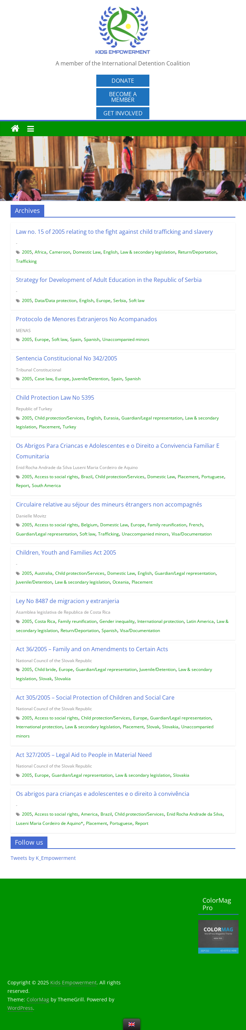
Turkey (69, 427)
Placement (49, 427)
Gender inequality (117, 621)
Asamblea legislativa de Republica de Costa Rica (63, 612)
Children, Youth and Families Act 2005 (66, 552)
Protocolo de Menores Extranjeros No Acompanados (86, 319)
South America (46, 485)
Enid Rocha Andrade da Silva (195, 814)
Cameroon (59, 252)
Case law (43, 379)
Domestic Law (87, 252)
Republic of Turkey (34, 409)
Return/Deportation (197, 252)
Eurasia (111, 418)
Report (22, 485)
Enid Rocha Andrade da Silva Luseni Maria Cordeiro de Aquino (77, 467)
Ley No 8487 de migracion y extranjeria (67, 601)
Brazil (86, 477)
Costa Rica (45, 621)
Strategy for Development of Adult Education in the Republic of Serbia (109, 280)
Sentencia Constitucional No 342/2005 (66, 358)
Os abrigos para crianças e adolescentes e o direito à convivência (102, 794)
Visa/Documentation (192, 534)
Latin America (200, 621)
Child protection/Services (59, 418)
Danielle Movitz (31, 516)
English (110, 252)
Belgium (89, 525)
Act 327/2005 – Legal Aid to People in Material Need (84, 755)
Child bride (45, 669)
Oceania (121, 582)
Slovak (45, 679)
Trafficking (26, 261)
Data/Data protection (55, 300)
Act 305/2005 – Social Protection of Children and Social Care (95, 697)
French (195, 525)
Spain (75, 339)
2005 (27, 252)
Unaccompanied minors (125, 339)
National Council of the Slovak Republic (54, 661)
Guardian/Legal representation (151, 418)
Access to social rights (56, 477)
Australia (43, 573)
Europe (103, 300)
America (89, 814)
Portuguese (212, 477)
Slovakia (63, 679)
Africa (40, 252)
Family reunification (167, 525)
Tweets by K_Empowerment (43, 858)
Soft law (136, 300)
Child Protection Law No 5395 (55, 397)
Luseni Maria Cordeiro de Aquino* (49, 823)
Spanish (91, 339)
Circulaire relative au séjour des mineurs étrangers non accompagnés (109, 504)
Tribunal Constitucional (38, 370)
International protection (160, 621)
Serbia (119, 300)
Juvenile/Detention (90, 379)
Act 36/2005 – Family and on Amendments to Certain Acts (92, 649)
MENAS (23, 331)
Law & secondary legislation (147, 252)
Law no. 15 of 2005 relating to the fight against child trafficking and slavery (114, 232)
